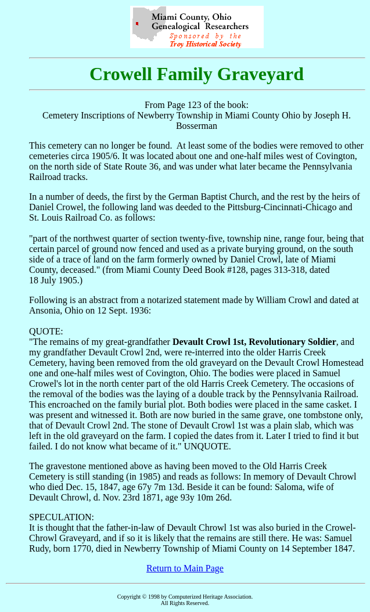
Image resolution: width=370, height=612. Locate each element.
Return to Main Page (185, 568)
